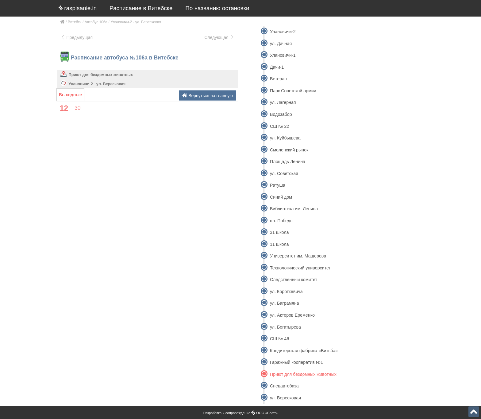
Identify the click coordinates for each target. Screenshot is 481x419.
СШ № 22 (279, 126)
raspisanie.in (78, 8)
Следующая (219, 37)
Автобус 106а (96, 22)
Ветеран (278, 78)
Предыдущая (76, 37)
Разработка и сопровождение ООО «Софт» (240, 413)
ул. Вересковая (285, 397)
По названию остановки (217, 8)
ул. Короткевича (286, 291)
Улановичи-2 (283, 31)
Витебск (74, 22)
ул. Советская (284, 173)
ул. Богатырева (285, 327)
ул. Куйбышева (285, 137)
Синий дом (281, 197)
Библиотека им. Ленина (294, 208)
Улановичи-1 (283, 55)
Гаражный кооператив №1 (296, 362)
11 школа (279, 244)
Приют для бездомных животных (101, 75)
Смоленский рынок (289, 149)
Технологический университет (300, 267)
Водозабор (281, 114)
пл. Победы (281, 220)
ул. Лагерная (283, 102)
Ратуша (277, 185)
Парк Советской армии (293, 90)
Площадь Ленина (287, 161)
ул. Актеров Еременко (292, 315)
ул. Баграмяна (284, 303)
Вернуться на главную (207, 95)
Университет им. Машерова (298, 255)
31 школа (279, 232)
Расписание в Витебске (141, 8)
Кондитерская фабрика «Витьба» (304, 350)
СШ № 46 (279, 338)
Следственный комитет (293, 279)
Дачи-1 (277, 67)
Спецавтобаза (284, 385)
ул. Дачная (281, 43)
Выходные (70, 94)
